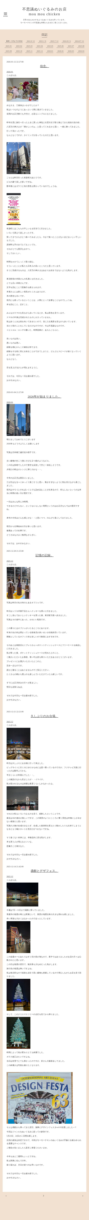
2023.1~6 (42, 41)
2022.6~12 (31, 41)
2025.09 (9, 51)
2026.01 (50, 51)
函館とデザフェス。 (44, 870)
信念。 (44, 66)
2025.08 (81, 46)
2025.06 (61, 46)
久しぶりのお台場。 (44, 716)
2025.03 (29, 46)
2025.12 (40, 51)
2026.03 (71, 51)
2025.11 (29, 51)
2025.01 (9, 46)
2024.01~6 (67, 41)
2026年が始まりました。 (44, 396)
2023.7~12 (54, 41)
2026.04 (81, 51)
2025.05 (50, 46)
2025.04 (40, 46)
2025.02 (19, 46)
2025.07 (71, 46)
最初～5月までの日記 (14, 41)
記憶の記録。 (44, 555)
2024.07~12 (79, 41)
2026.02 (61, 51)
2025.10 (19, 51)
